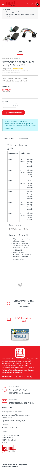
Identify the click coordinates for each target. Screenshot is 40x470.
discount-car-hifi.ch (10, 465)
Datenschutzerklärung (9, 427)
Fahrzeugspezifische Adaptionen (17, 12)
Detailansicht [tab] (9, 139)
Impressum (5, 424)
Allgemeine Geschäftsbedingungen (13, 421)
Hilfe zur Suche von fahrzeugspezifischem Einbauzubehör (16, 416)
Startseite (6, 9)
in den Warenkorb (13, 113)
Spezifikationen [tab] (22, 139)
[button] (28, 3)
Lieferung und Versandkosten (12, 412)
